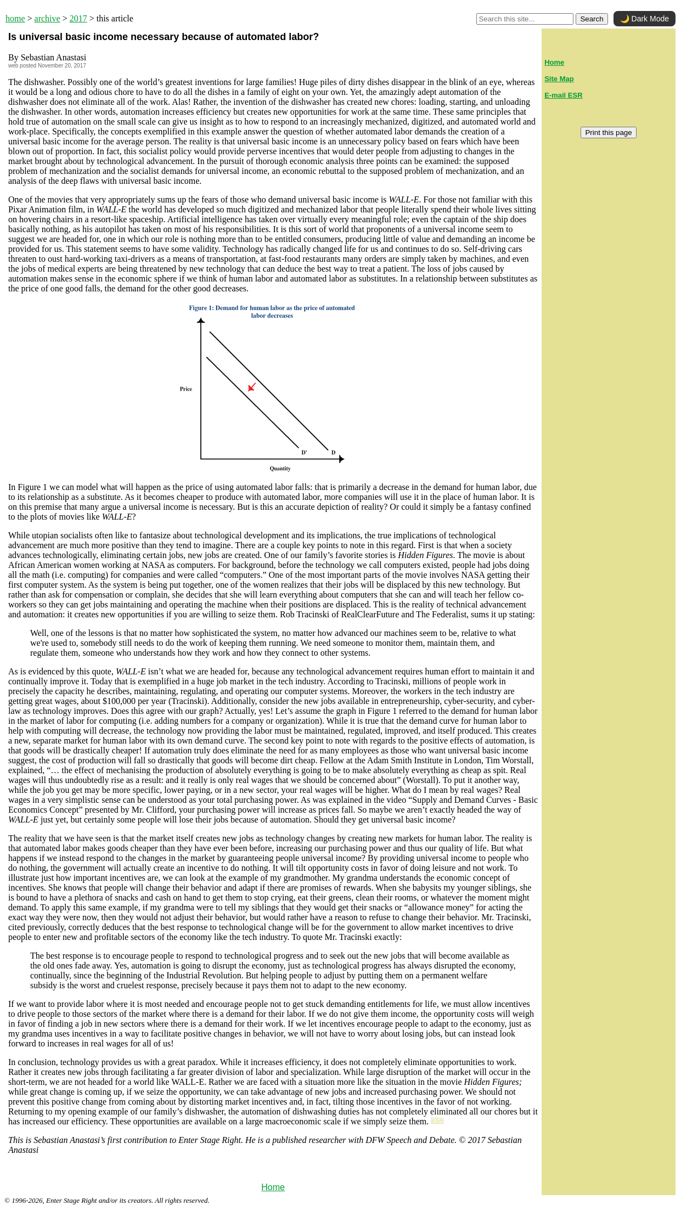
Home (273, 1187)
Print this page (608, 132)
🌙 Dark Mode (644, 18)
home (15, 18)
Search (591, 19)
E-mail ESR (563, 95)
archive (47, 18)
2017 (78, 18)
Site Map (558, 79)
